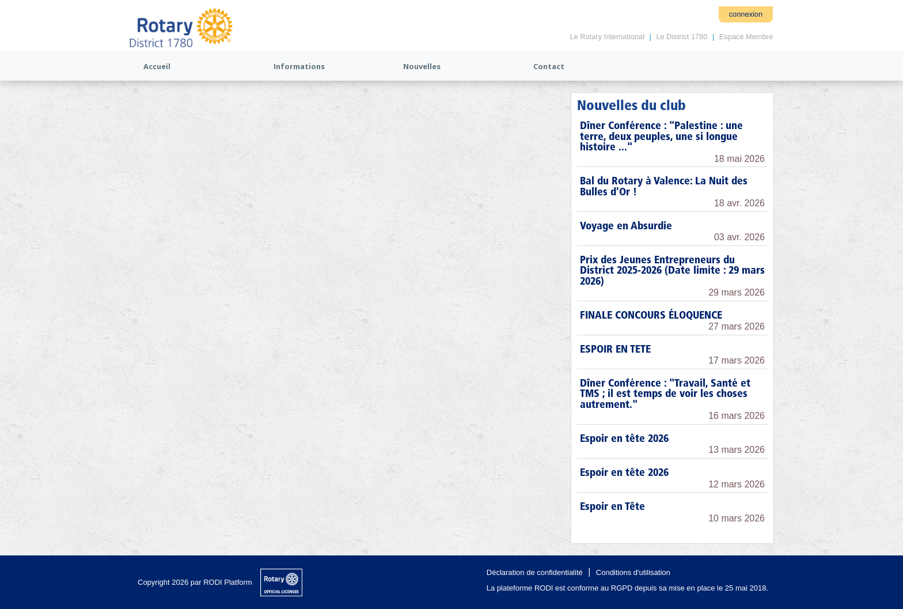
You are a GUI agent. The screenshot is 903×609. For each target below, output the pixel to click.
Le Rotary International (607, 36)
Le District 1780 (681, 36)
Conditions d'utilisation (633, 572)
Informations (299, 66)
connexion (745, 14)
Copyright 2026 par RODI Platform (195, 582)
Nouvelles (422, 66)
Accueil (156, 66)
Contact (548, 66)
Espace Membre (746, 36)
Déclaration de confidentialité (535, 572)
